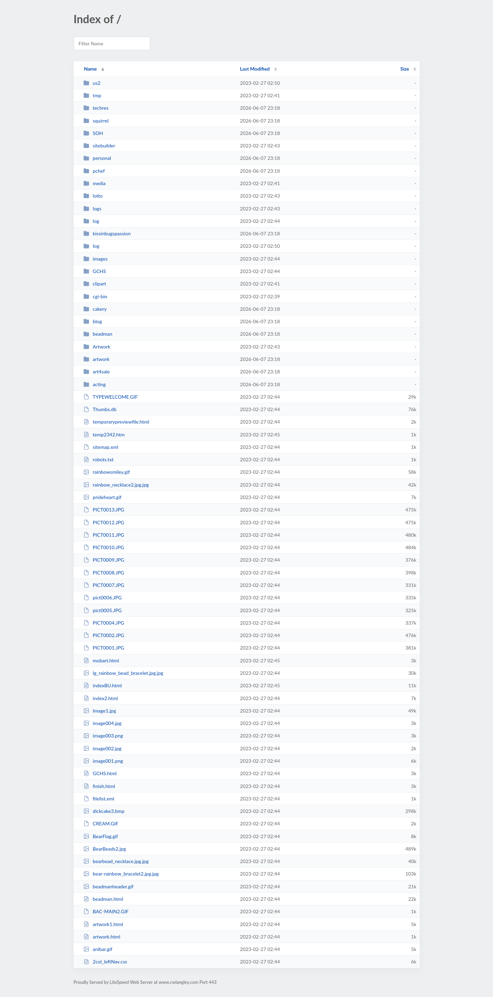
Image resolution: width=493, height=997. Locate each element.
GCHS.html (100, 773)
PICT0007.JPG (103, 585)
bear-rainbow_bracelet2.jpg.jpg (121, 874)
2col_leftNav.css (105, 961)
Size (404, 69)
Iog (91, 246)
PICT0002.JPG (103, 635)
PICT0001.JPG (103, 648)
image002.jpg (102, 748)
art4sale (96, 371)
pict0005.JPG (102, 610)
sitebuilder (99, 145)
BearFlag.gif (100, 836)
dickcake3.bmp (104, 811)
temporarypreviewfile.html (116, 422)
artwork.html (101, 937)
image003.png (103, 735)
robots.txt (98, 459)
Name (90, 69)
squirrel (96, 121)
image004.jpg (102, 723)
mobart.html (101, 660)
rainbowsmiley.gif (106, 472)
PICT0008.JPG (103, 572)
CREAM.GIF (101, 823)
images (95, 259)
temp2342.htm (104, 434)
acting (94, 384)
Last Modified (255, 69)
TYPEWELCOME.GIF (110, 397)
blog (92, 321)
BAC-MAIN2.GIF (106, 911)
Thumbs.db (100, 409)
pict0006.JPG (102, 597)
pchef (94, 171)
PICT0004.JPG (103, 623)
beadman (97, 334)
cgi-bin (95, 296)
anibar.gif (97, 949)
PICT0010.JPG (103, 547)
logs (92, 208)
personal (97, 158)
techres (96, 108)
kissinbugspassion (107, 233)
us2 (92, 83)
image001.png (103, 761)
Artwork (96, 347)
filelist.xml (98, 798)
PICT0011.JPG (103, 535)
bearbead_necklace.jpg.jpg (116, 861)
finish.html (99, 786)
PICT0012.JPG (103, 522)
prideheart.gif (102, 497)
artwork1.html (103, 924)
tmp (92, 95)
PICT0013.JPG (103, 510)
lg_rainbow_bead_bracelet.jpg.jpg (123, 673)
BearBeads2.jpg (104, 849)
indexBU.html (102, 685)
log (91, 221)
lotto (93, 196)
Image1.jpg (99, 711)
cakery (95, 309)
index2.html (100, 698)
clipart (94, 284)
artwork (96, 359)
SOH (93, 133)
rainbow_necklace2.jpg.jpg (116, 485)
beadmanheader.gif (108, 886)
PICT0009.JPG (103, 560)
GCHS (94, 271)
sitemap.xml (100, 447)
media (94, 183)
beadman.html (103, 899)
